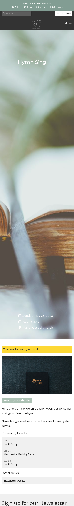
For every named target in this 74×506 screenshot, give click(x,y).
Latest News (10, 473)
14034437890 (64, 13)
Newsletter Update (14, 480)
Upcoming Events (14, 433)
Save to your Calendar (16, 400)
